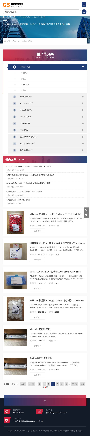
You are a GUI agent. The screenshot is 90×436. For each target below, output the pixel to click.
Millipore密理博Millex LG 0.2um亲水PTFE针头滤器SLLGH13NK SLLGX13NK (57, 243)
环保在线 (42, 431)
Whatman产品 (25, 117)
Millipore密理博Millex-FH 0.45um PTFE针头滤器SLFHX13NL (57, 214)
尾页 (82, 384)
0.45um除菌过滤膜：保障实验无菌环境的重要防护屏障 (28, 183)
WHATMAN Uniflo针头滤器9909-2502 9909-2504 (55, 271)
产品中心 (20, 41)
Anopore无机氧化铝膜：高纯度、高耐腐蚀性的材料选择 (29, 167)
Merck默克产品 (26, 110)
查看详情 (37, 231)
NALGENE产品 (26, 97)
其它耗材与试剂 (26, 150)
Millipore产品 (25, 67)
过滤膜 (23, 90)
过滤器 (23, 79)
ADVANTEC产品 (26, 103)
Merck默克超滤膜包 (40, 329)
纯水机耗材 (25, 84)
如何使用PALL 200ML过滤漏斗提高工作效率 (24, 192)
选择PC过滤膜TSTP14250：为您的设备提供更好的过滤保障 (30, 175)
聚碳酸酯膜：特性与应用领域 (18, 200)
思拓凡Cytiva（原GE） (29, 137)
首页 (13, 41)
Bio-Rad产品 (25, 123)
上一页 (31, 384)
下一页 (74, 384)
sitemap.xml (58, 431)
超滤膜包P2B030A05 (41, 358)
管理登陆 (49, 431)
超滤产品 (24, 73)
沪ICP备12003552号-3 (22, 431)
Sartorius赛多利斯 (27, 143)
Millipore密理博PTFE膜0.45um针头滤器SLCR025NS (57, 300)
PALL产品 (24, 130)
